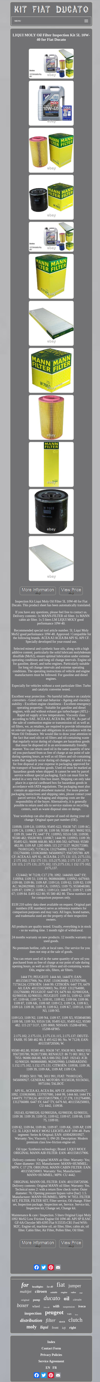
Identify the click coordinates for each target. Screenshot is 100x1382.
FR (54, 1367)
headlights (37, 1286)
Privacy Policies (51, 1355)
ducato (52, 1298)
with (56, 1306)
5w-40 (50, 1286)
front (55, 1327)
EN (48, 1367)
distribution (31, 1320)
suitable (53, 1292)
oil (66, 1298)
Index (51, 1342)
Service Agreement (51, 1361)
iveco (82, 1306)
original (25, 1299)
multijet (25, 1291)
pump (36, 1299)
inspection (32, 1313)
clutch (75, 1320)
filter (50, 1320)
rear (80, 1293)
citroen (41, 1291)
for (25, 1285)
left (64, 1327)
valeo (73, 1292)
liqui (44, 1327)
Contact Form (51, 1348)
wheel (36, 1306)
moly (31, 1326)
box (76, 1315)
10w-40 (46, 1307)
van (69, 1313)
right (72, 1327)
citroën (77, 1299)
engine (64, 1292)
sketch (62, 1321)
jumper (74, 1285)
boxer (23, 1305)
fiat (61, 1284)
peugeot (54, 1312)
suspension (69, 1306)
